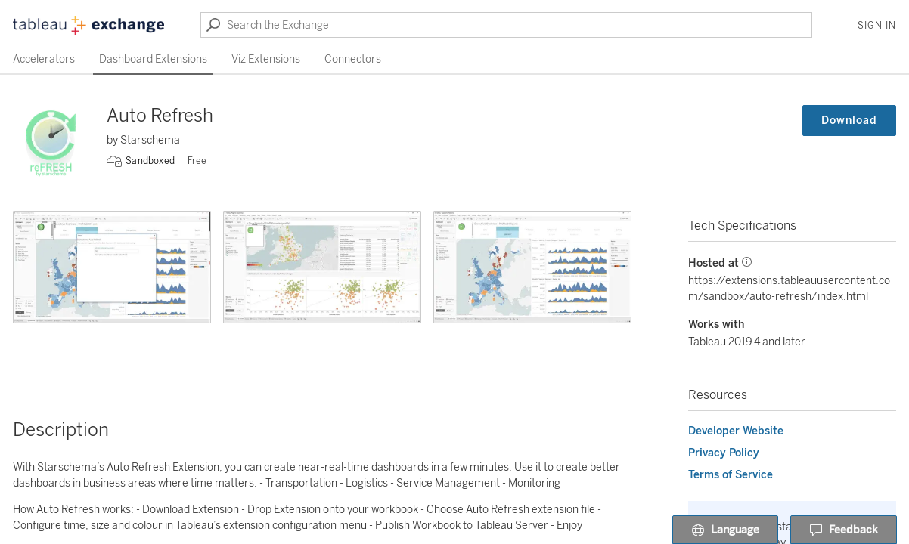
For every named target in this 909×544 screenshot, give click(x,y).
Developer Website (735, 431)
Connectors (352, 59)
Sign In (877, 25)
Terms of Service (730, 474)
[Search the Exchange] (506, 25)
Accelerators (44, 59)
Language (725, 530)
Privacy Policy (723, 453)
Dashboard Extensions (153, 59)
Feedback (843, 530)
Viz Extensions (265, 59)
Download (849, 120)
